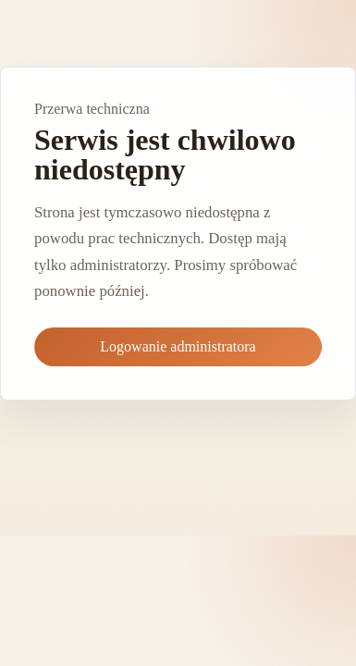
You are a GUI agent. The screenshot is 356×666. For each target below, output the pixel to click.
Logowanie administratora (177, 346)
